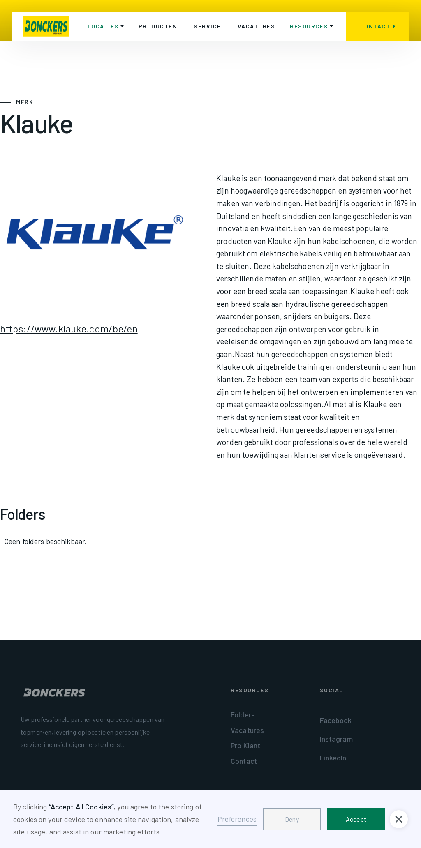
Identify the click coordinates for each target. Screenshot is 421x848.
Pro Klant (245, 745)
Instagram (336, 738)
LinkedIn (333, 757)
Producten (158, 26)
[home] (46, 26)
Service (207, 26)
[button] (105, 26)
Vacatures (256, 26)
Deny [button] (292, 819)
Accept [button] (356, 819)
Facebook (336, 720)
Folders (243, 714)
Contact (244, 760)
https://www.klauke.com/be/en (69, 328)
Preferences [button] (237, 818)
